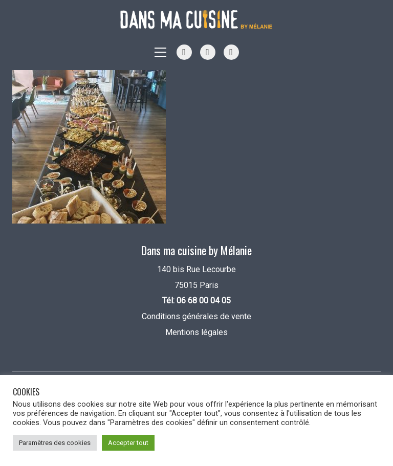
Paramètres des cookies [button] (55, 443)
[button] (160, 52)
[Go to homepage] (196, 19)
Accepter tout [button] (128, 443)
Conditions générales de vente (196, 316)
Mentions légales (196, 332)
